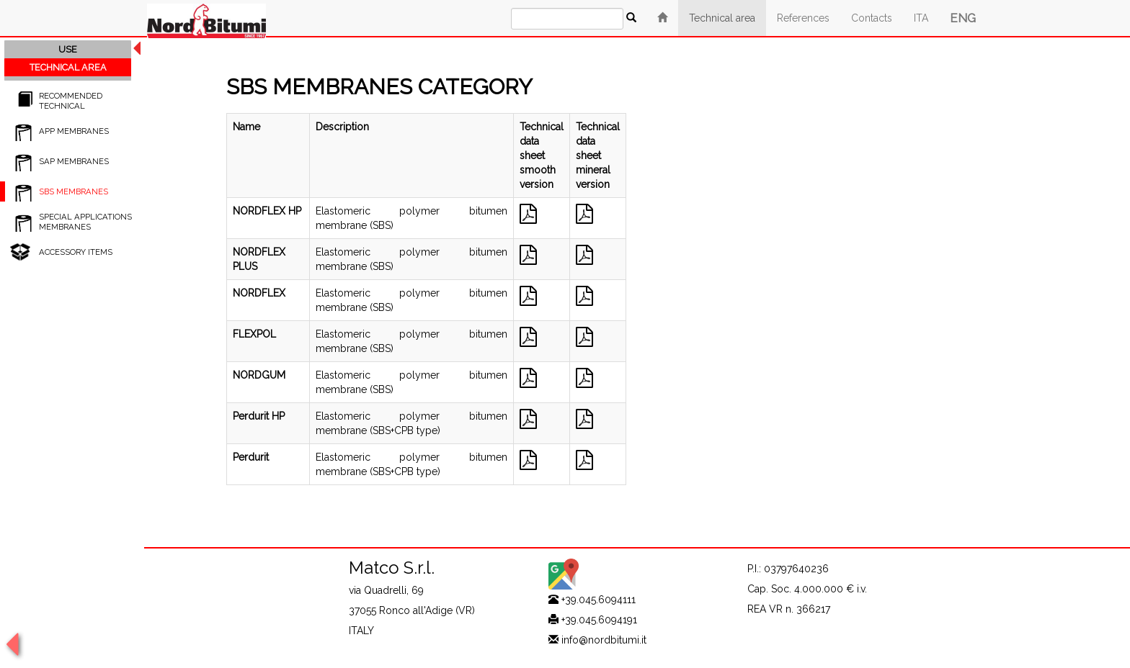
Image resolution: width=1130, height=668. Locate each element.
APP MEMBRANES (74, 131)
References (803, 18)
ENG (963, 18)
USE (67, 49)
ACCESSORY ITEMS (75, 252)
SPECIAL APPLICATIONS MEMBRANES (85, 222)
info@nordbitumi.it (603, 640)
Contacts (871, 18)
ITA (921, 18)
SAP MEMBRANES (74, 161)
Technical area (722, 18)
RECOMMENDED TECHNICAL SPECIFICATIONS (71, 106)
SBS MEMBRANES (73, 191)
